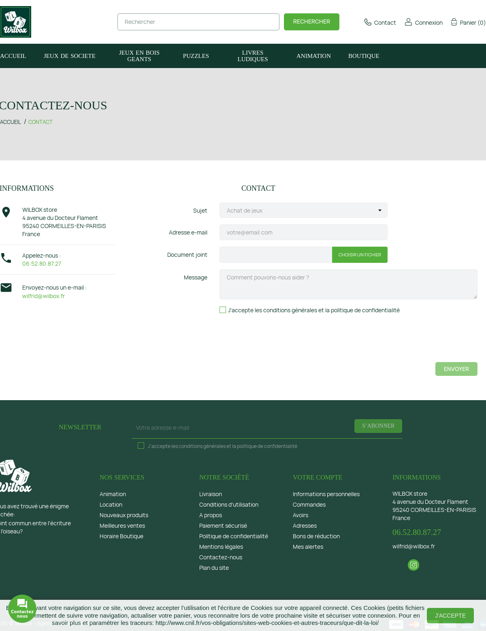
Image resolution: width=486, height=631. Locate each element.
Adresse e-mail (188, 232)
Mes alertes (308, 546)
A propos (210, 515)
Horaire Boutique (121, 536)
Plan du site (214, 567)
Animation (113, 494)
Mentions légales (221, 546)
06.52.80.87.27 (41, 263)
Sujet (200, 210)
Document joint (187, 254)
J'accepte (450, 615)
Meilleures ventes (122, 525)
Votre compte (317, 477)
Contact (379, 22)
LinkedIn (428, 565)
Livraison (210, 494)
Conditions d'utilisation (228, 504)
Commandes (309, 504)
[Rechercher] (198, 21)
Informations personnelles (326, 494)
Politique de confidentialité (233, 536)
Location (111, 504)
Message (195, 277)
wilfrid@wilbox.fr (43, 296)
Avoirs (300, 515)
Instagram (413, 565)
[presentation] (415, 340)
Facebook (398, 565)
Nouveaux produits (124, 515)
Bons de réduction (316, 536)
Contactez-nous (220, 557)
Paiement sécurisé (223, 525)
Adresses (305, 525)
